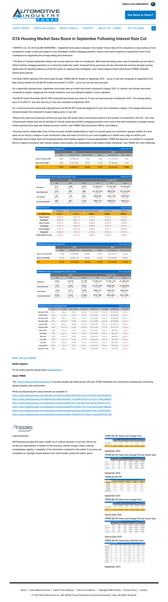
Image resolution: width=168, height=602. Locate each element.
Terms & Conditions (86, 590)
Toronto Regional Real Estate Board (33, 382)
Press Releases (44, 28)
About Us (104, 28)
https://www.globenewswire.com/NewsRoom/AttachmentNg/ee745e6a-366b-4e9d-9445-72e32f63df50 (61, 410)
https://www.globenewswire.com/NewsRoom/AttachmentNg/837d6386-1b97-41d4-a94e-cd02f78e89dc (61, 407)
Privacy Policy (130, 590)
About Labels (69, 28)
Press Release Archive (39, 590)
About (24, 590)
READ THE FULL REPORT (24, 358)
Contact (88, 28)
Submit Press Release (63, 590)
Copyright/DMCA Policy (109, 590)
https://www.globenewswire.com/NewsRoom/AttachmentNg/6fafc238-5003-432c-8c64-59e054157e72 (61, 403)
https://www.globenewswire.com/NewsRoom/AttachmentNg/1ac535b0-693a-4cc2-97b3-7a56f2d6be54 (61, 399)
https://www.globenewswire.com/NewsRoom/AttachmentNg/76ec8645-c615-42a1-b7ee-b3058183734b (62, 414)
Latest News (20, 28)
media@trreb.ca (54, 370)
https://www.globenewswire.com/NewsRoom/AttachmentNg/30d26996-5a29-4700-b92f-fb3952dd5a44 (62, 395)
